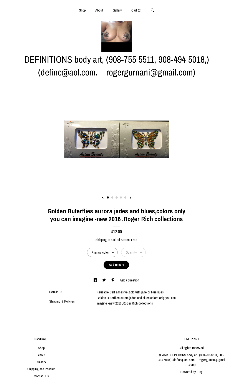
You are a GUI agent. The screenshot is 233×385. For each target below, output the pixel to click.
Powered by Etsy (191, 371)
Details (55, 292)
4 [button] (121, 197)
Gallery (117, 10)
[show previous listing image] (103, 197)
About (99, 10)
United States (120, 239)
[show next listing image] (130, 197)
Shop (82, 10)
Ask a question (129, 280)
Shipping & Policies (62, 301)
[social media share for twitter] (104, 280)
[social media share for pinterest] (113, 280)
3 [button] (117, 197)
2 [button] (112, 197)
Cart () (136, 10)
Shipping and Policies (41, 369)
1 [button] (108, 197)
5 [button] (125, 197)
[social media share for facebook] (96, 280)
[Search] (152, 10)
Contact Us (41, 376)
